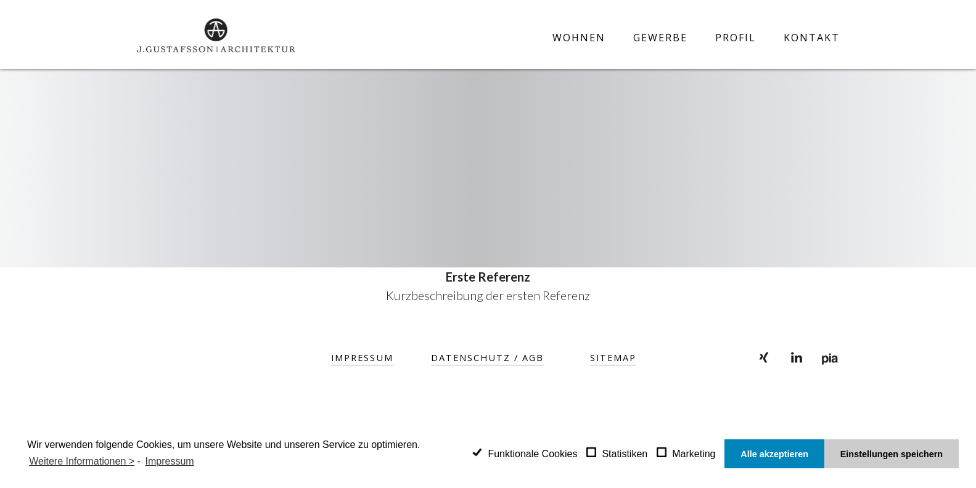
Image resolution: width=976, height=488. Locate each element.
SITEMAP (613, 357)
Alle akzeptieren (774, 454)
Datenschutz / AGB (488, 357)
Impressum (363, 357)
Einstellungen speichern (891, 454)
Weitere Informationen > (81, 461)
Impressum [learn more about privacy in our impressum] (170, 461)
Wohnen (578, 37)
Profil (735, 37)
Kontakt (812, 37)
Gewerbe (660, 37)
